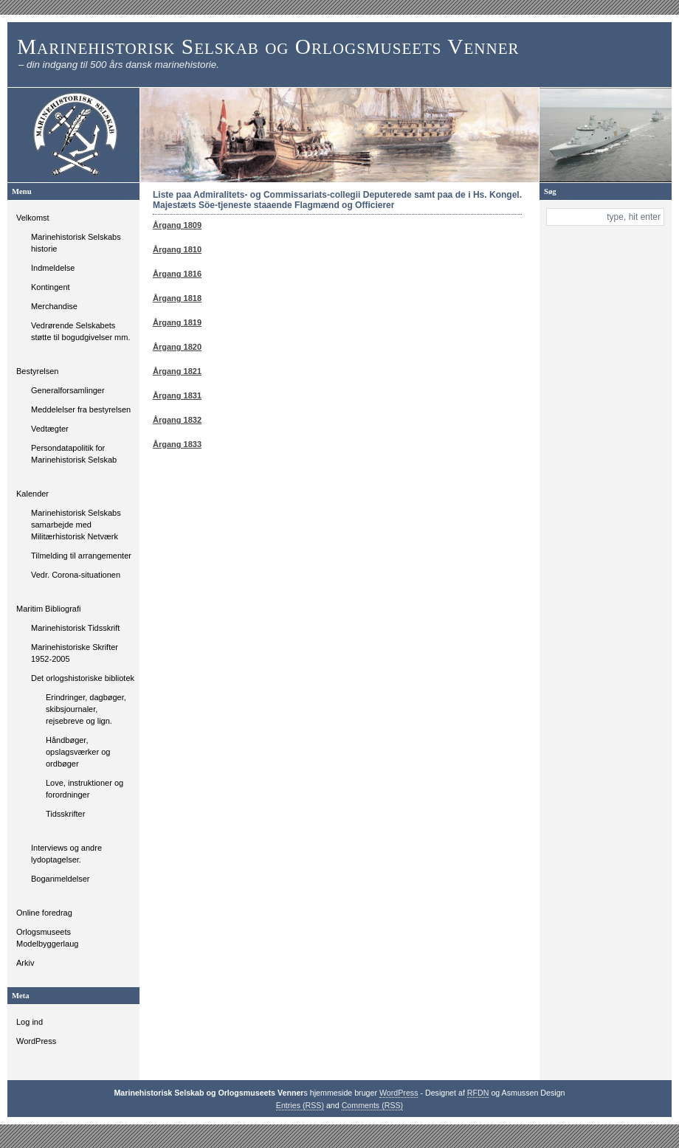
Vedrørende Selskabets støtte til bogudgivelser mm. (81, 331)
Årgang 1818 (177, 298)
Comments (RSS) (373, 1105)
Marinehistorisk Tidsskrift (75, 627)
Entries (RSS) (300, 1105)
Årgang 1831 (177, 395)
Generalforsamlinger (68, 390)
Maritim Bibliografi (48, 608)
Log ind (29, 1021)
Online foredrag (44, 912)
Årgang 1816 (177, 273)
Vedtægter (50, 428)
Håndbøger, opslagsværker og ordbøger (78, 752)
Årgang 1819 (177, 322)
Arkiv (25, 962)
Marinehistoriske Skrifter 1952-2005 (74, 653)
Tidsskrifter (65, 813)
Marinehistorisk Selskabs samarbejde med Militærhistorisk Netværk (76, 524)
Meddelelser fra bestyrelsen (81, 409)
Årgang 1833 (177, 444)
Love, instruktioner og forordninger (84, 788)
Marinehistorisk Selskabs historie (76, 242)
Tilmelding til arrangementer (81, 555)
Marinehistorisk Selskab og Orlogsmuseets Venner (268, 46)
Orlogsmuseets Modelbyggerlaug (47, 937)
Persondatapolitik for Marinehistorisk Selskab (74, 453)
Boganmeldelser (60, 878)
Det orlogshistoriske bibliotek (82, 678)
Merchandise (54, 306)
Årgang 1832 (177, 419)
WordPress (36, 1041)
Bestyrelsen (37, 371)
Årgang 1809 (177, 225)
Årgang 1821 (177, 371)
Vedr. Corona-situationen (75, 574)
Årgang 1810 (177, 249)
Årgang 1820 (177, 346)
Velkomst (32, 217)
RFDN (478, 1092)
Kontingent (50, 287)
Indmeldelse (53, 267)
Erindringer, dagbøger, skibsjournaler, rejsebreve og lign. (86, 709)
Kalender (32, 493)
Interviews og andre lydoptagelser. (66, 853)
